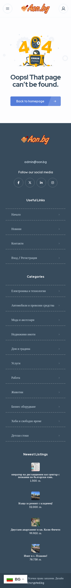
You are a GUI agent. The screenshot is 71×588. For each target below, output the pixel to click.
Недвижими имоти (23, 334)
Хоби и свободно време (26, 421)
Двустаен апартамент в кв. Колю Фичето (35, 529)
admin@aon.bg (35, 162)
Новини (16, 229)
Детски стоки (20, 435)
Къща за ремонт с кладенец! (36, 503)
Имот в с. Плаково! (35, 556)
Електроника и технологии (28, 291)
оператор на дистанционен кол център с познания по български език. (35, 475)
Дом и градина (20, 349)
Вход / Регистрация (24, 258)
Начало (16, 214)
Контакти (17, 243)
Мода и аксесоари (22, 320)
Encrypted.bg (35, 583)
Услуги (15, 363)
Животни (17, 392)
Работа (15, 378)
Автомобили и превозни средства (32, 305)
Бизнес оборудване (23, 406)
